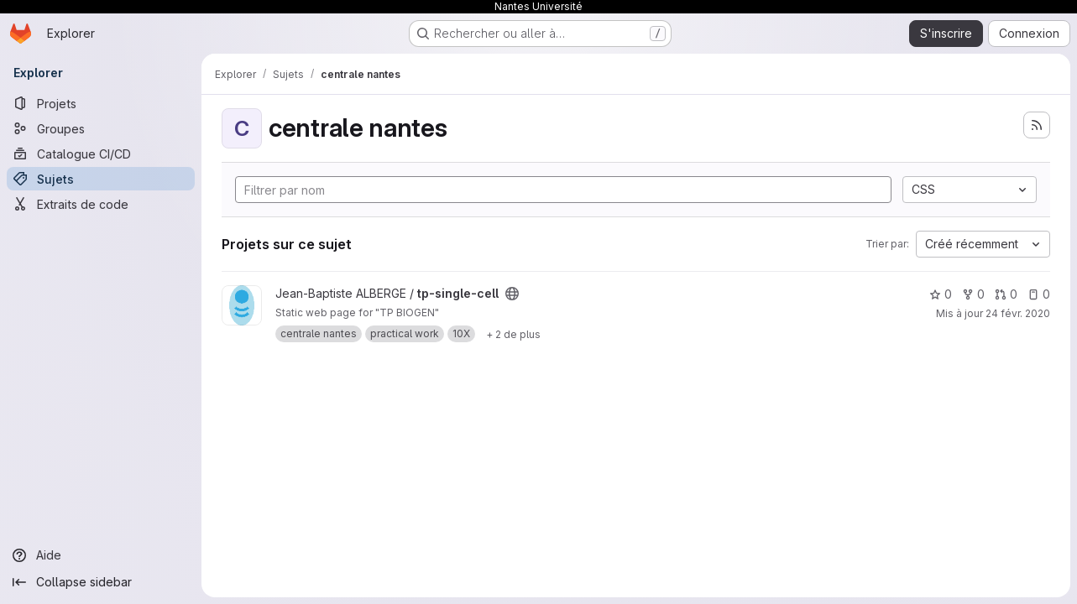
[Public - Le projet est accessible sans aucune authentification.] (512, 293)
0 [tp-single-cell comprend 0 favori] (940, 294)
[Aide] (101, 555)
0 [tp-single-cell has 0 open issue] (1038, 294)
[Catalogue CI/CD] (101, 153)
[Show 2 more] (513, 334)
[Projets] (101, 103)
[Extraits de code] (101, 204)
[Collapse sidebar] (101, 582)
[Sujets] (101, 178)
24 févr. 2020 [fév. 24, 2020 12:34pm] (1018, 313)
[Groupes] (101, 128)
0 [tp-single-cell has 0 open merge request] (1006, 294)
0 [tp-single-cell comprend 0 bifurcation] (973, 294)
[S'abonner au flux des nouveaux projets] (1036, 125)
